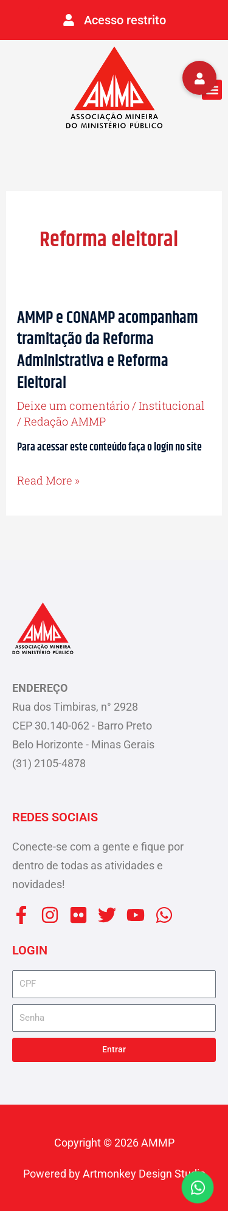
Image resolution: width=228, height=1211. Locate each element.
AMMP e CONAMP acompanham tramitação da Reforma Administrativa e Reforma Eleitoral (107, 350)
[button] (212, 90)
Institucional (171, 405)
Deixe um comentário (73, 405)
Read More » (48, 480)
